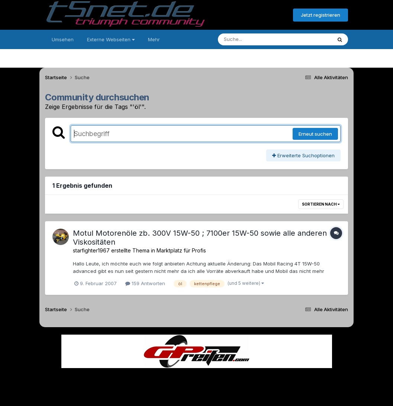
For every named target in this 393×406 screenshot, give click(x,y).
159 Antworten (145, 283)
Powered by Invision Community (196, 395)
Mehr (154, 39)
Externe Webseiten (111, 39)
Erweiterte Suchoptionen (303, 155)
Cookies (270, 379)
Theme (156, 379)
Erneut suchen (315, 134)
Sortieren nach (321, 204)
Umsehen (63, 39)
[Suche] (260, 39)
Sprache (125, 379)
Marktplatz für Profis (181, 250)
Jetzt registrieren (320, 15)
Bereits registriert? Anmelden (246, 15)
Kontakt (244, 379)
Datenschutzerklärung (201, 379)
